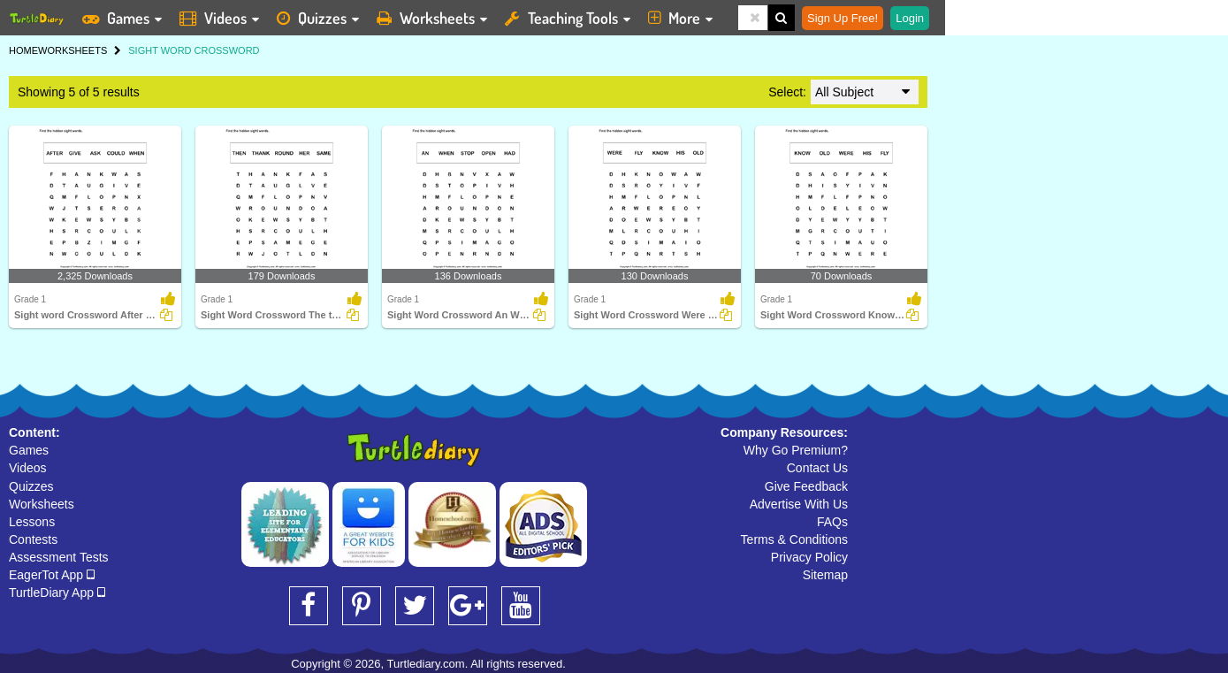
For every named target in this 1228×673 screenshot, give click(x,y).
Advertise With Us (799, 504)
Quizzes (31, 486)
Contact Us (817, 468)
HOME (23, 50)
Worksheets (41, 504)
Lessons (32, 522)
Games (29, 450)
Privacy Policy (809, 557)
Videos (28, 468)
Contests (33, 539)
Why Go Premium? (796, 450)
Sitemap (825, 575)
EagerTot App (52, 575)
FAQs (832, 522)
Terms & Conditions (794, 539)
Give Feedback (806, 486)
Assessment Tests (59, 557)
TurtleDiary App (57, 592)
